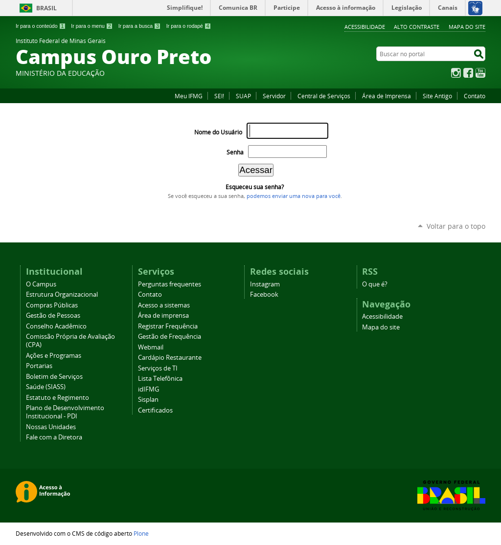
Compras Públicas (52, 305)
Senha (235, 152)
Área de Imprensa (386, 96)
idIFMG (148, 389)
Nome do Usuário (218, 132)
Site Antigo (437, 96)
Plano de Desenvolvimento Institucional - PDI (65, 412)
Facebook (468, 73)
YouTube (480, 73)
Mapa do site (467, 26)
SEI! (219, 96)
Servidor (274, 96)
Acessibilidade (364, 26)
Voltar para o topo (456, 226)
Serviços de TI (158, 368)
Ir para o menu (92, 26)
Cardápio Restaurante (170, 357)
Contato (474, 96)
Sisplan (148, 399)
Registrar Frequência (168, 326)
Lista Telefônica (160, 378)
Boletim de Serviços (54, 376)
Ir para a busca (139, 26)
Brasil (46, 8)
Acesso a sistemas (164, 305)
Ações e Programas (53, 355)
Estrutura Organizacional (62, 294)
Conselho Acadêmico (56, 326)
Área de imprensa (163, 315)
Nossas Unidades (51, 427)
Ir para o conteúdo (41, 26)
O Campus (41, 284)
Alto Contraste (416, 26)
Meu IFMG (189, 96)
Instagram (456, 73)
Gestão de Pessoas (53, 315)
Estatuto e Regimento (57, 397)
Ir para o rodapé (188, 26)
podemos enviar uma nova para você (294, 196)
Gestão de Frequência (169, 336)
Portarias (39, 366)
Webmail (150, 347)
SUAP (243, 96)
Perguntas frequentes (169, 284)
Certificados (155, 410)
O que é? (374, 284)
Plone (141, 533)
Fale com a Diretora (54, 437)
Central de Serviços (323, 96)
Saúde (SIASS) (46, 387)
